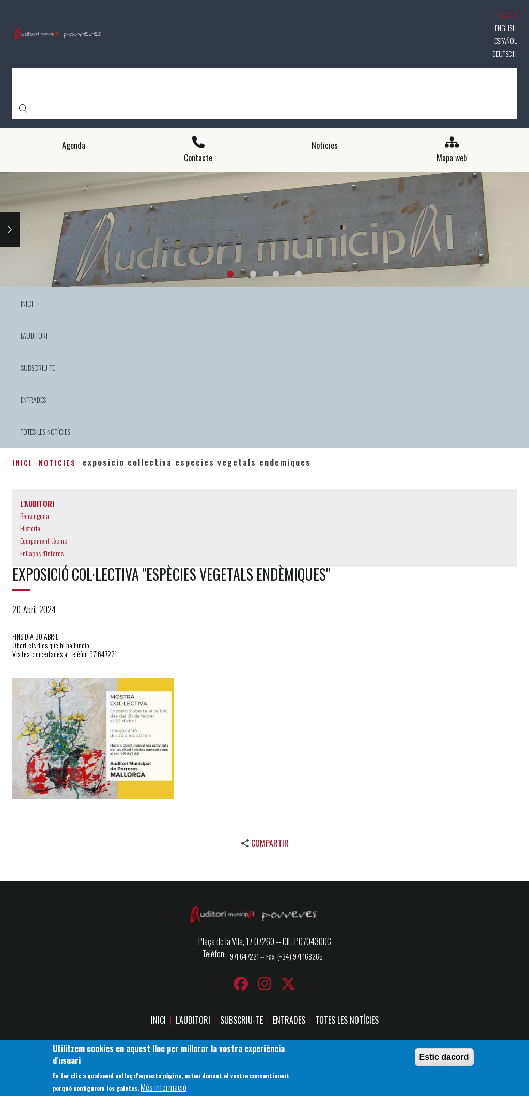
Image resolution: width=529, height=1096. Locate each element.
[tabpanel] (264, 230)
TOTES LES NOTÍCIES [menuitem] (45, 431)
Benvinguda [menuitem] (34, 515)
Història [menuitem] (30, 528)
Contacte (198, 158)
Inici (22, 462)
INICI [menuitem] (27, 303)
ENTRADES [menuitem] (33, 399)
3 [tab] (276, 274)
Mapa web (452, 158)
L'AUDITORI (193, 1020)
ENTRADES (289, 1020)
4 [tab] (298, 274)
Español (505, 40)
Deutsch (504, 53)
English (506, 27)
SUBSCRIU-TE (241, 1020)
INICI (158, 1020)
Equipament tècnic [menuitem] (43, 540)
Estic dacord (444, 1058)
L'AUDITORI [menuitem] (34, 335)
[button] (93, 738)
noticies (57, 462)
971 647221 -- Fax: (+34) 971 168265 (276, 956)
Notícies (325, 145)
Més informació (163, 1088)
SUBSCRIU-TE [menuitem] (38, 367)
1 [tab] (230, 274)
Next (10, 229)
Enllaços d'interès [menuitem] (42, 552)
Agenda (73, 145)
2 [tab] (253, 274)
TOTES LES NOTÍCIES (347, 1020)
